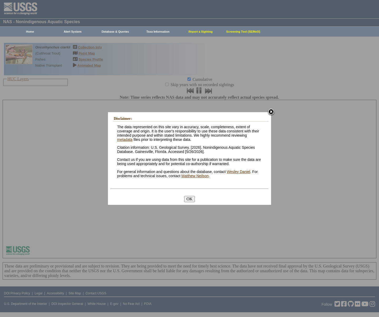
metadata (124, 139)
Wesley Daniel (238, 172)
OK (189, 199)
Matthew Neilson (195, 176)
